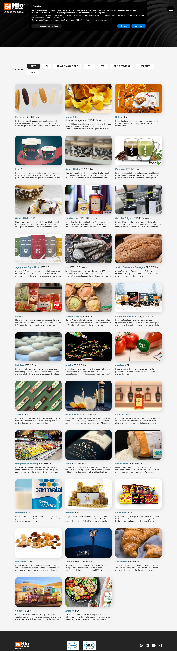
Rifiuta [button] (124, 26)
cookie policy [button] (100, 13)
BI (47, 66)
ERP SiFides (144, 66)
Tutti (33, 66)
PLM (33, 72)
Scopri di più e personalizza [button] (46, 26)
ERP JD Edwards (122, 66)
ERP (102, 66)
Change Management (67, 66)
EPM (89, 66)
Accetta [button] (138, 26)
